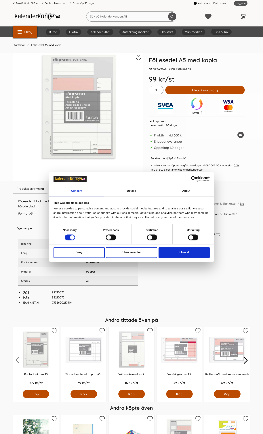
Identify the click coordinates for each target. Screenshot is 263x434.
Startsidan (19, 45)
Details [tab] (131, 190)
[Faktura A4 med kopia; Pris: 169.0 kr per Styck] (131, 358)
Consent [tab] (76, 190)
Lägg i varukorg (205, 90)
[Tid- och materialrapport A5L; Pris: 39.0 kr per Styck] (83, 358)
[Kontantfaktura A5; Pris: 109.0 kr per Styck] (36, 358)
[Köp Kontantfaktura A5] (36, 394)
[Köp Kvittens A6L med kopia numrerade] (227, 394)
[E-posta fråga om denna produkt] (240, 135)
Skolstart (167, 32)
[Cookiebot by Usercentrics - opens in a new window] (194, 179)
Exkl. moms (219, 3)
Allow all (184, 252)
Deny (79, 252)
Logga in (241, 3)
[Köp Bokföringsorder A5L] (179, 394)
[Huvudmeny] (25, 32)
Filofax (73, 32)
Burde (53, 32)
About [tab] (186, 190)
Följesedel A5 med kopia (46, 45)
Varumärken (193, 32)
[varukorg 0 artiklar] (243, 16)
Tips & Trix (221, 32)
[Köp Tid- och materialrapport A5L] (83, 394)
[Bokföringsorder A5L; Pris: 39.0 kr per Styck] (179, 358)
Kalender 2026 (100, 32)
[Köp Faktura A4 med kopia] (131, 394)
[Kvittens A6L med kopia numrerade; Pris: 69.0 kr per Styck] (227, 358)
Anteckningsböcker (135, 32)
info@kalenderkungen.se (187, 169)
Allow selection (131, 252)
